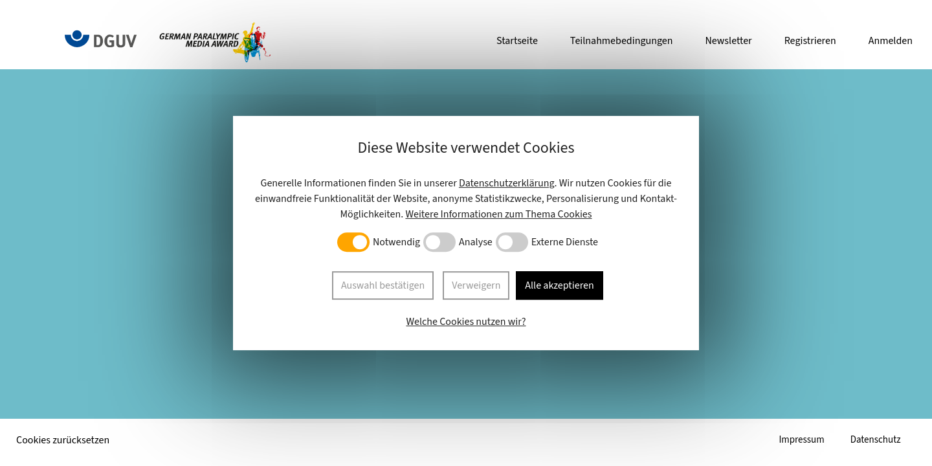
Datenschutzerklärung (507, 184)
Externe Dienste (564, 243)
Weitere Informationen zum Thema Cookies (498, 215)
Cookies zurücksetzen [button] (62, 440)
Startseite (517, 41)
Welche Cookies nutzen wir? (466, 320)
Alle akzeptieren (560, 285)
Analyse (476, 243)
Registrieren (810, 41)
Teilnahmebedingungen (621, 41)
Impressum (796, 440)
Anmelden (891, 41)
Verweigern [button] (476, 285)
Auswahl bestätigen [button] (381, 285)
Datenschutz (873, 440)
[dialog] (466, 233)
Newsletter (728, 41)
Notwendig (396, 243)
